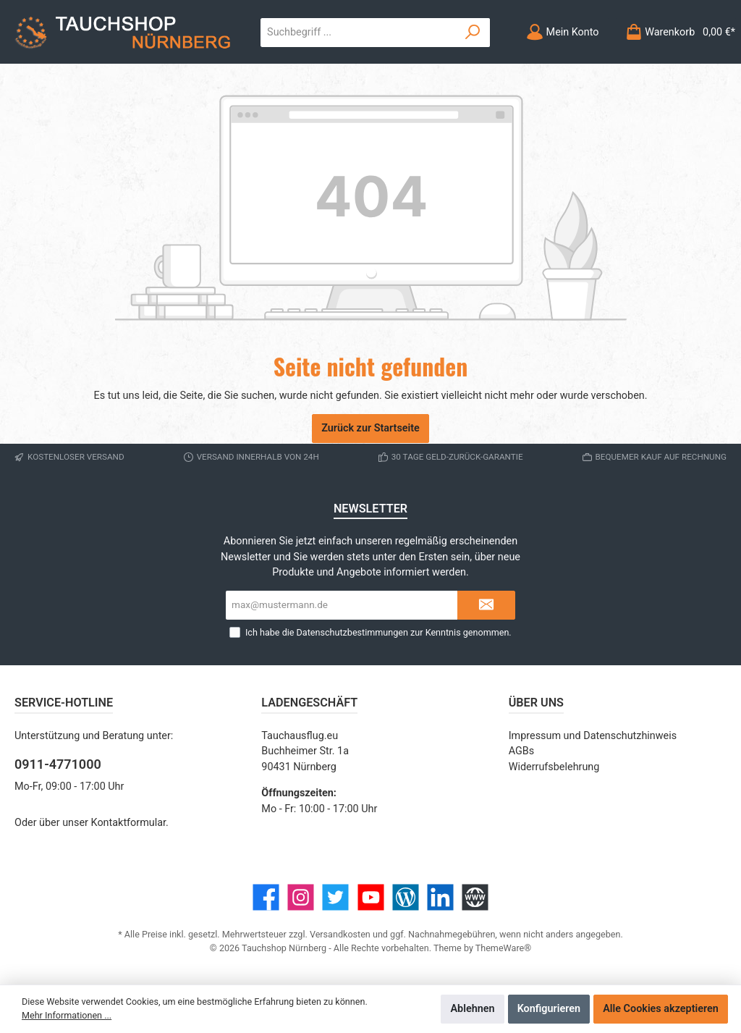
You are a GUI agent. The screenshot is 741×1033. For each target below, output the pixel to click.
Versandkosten (340, 934)
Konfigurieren (548, 1009)
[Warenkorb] (676, 32)
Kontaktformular (128, 823)
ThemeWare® (503, 948)
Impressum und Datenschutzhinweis (593, 736)
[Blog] (405, 897)
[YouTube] (371, 897)
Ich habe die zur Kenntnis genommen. (378, 632)
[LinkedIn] (440, 897)
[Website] (475, 897)
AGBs (522, 751)
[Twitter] (335, 897)
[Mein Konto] (563, 32)
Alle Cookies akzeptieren (661, 1009)
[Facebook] (266, 897)
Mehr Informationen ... (66, 1015)
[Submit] (486, 605)
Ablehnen (472, 1009)
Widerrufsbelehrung (554, 767)
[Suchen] (473, 32)
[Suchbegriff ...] (359, 32)
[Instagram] (300, 897)
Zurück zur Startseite (370, 428)
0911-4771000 (57, 764)
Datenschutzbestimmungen (352, 632)
